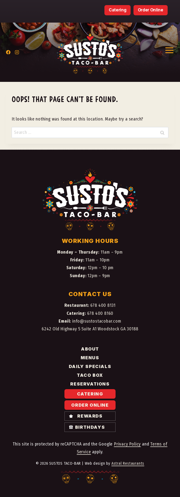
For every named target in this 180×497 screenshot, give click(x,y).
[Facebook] (8, 52)
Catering (117, 10)
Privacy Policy (127, 444)
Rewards (89, 416)
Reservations (90, 383)
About (90, 348)
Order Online (150, 10)
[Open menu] (169, 50)
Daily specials (90, 366)
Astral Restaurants (127, 463)
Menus (90, 357)
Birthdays (90, 427)
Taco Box (90, 375)
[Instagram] (17, 52)
